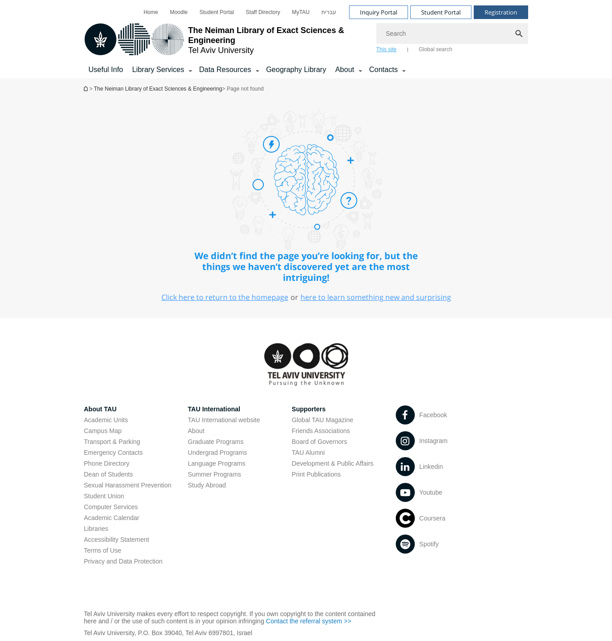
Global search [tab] (435, 49)
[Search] (452, 33)
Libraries (96, 528)
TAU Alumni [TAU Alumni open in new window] (308, 452)
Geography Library (296, 69)
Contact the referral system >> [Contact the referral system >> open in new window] (308, 621)
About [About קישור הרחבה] (344, 69)
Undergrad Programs (217, 452)
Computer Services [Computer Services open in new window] (111, 507)
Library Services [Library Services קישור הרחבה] (158, 69)
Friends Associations (321, 430)
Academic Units (106, 420)
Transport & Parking (112, 441)
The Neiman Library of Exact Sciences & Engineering (158, 89)
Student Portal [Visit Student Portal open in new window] (441, 12)
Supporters (309, 409)
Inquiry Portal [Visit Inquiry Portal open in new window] (378, 12)
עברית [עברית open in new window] (328, 12)
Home (151, 12)
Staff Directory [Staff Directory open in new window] (263, 12)
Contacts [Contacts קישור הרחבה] (383, 69)
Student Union (104, 496)
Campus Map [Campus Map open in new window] (102, 430)
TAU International (214, 409)
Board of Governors (319, 441)
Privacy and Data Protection (123, 561)
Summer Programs (214, 474)
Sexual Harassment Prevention (127, 485)
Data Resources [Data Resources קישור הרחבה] (225, 69)
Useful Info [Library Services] (105, 69)
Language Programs (216, 463)
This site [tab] (386, 49)
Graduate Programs (215, 441)
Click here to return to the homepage (224, 297)
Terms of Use (102, 550)
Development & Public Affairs (333, 463)
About (196, 430)
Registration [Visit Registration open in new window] (501, 12)
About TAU (100, 409)
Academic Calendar (111, 517)
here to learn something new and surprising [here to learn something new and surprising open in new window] (376, 297)
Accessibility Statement (116, 539)
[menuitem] (151, 12)
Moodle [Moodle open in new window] (179, 12)
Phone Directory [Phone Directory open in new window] (106, 463)
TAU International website (224, 420)
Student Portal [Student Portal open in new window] (216, 12)
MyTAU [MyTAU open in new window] (301, 12)
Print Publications (316, 474)
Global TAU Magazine (323, 420)
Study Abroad (207, 485)
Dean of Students (108, 474)
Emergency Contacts (113, 452)
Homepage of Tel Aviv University (86, 88)
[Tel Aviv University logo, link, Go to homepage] (225, 40)
